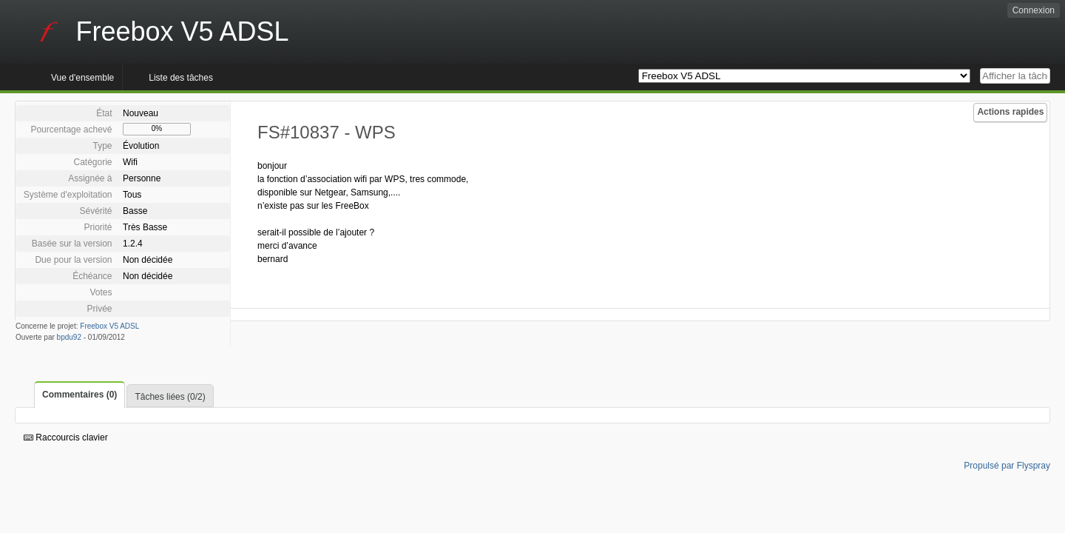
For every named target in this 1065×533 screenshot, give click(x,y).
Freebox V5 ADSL (109, 326)
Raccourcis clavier (66, 437)
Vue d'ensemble (82, 78)
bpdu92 (69, 337)
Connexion (1033, 10)
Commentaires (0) (79, 394)
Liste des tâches (181, 78)
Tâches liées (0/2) (170, 397)
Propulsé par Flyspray (1007, 465)
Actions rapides (1010, 112)
